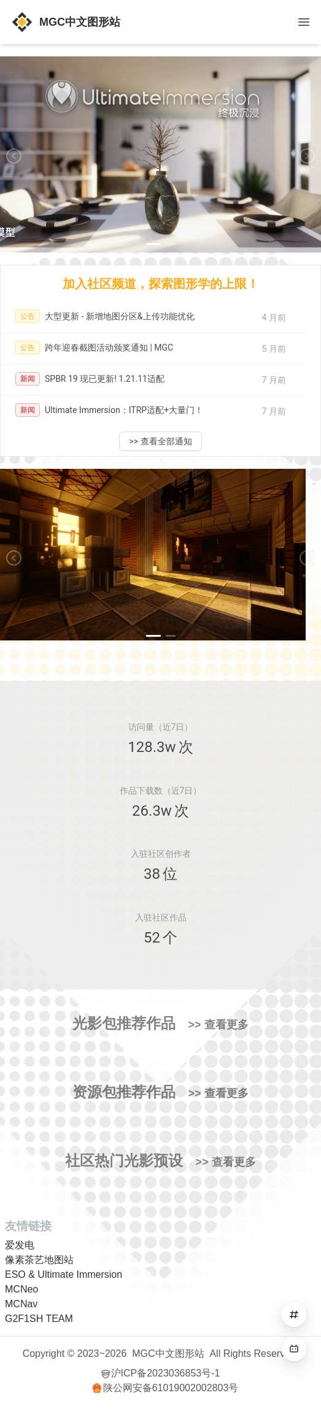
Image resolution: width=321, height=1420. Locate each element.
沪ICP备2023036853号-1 (160, 1373)
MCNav (21, 1304)
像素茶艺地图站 (39, 1260)
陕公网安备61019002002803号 (165, 1388)
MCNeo (21, 1289)
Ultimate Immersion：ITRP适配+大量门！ (124, 410)
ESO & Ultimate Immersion (63, 1274)
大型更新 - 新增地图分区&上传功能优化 (120, 316)
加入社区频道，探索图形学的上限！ (161, 283)
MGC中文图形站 (168, 1353)
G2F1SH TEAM (39, 1318)
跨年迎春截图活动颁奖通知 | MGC (109, 347)
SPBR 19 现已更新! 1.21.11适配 (104, 379)
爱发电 (19, 1245)
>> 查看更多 (218, 1025)
